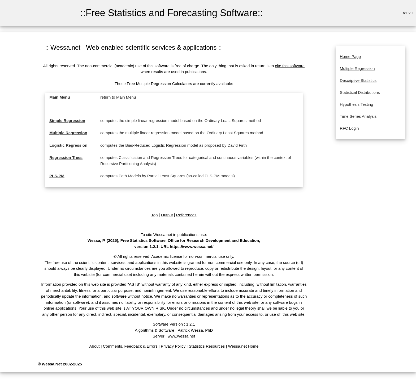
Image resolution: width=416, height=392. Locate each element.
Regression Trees (66, 157)
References (186, 215)
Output (167, 215)
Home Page (350, 56)
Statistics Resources (207, 346)
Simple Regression (67, 120)
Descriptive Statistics (358, 80)
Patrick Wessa (190, 330)
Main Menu (59, 97)
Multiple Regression (68, 132)
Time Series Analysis (358, 116)
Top (154, 215)
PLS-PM (56, 176)
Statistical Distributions (360, 92)
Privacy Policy (173, 346)
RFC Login (349, 128)
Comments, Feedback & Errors (130, 346)
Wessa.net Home (243, 346)
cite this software (290, 66)
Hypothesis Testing (356, 104)
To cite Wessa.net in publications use (173, 234)
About (94, 346)
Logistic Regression (68, 145)
